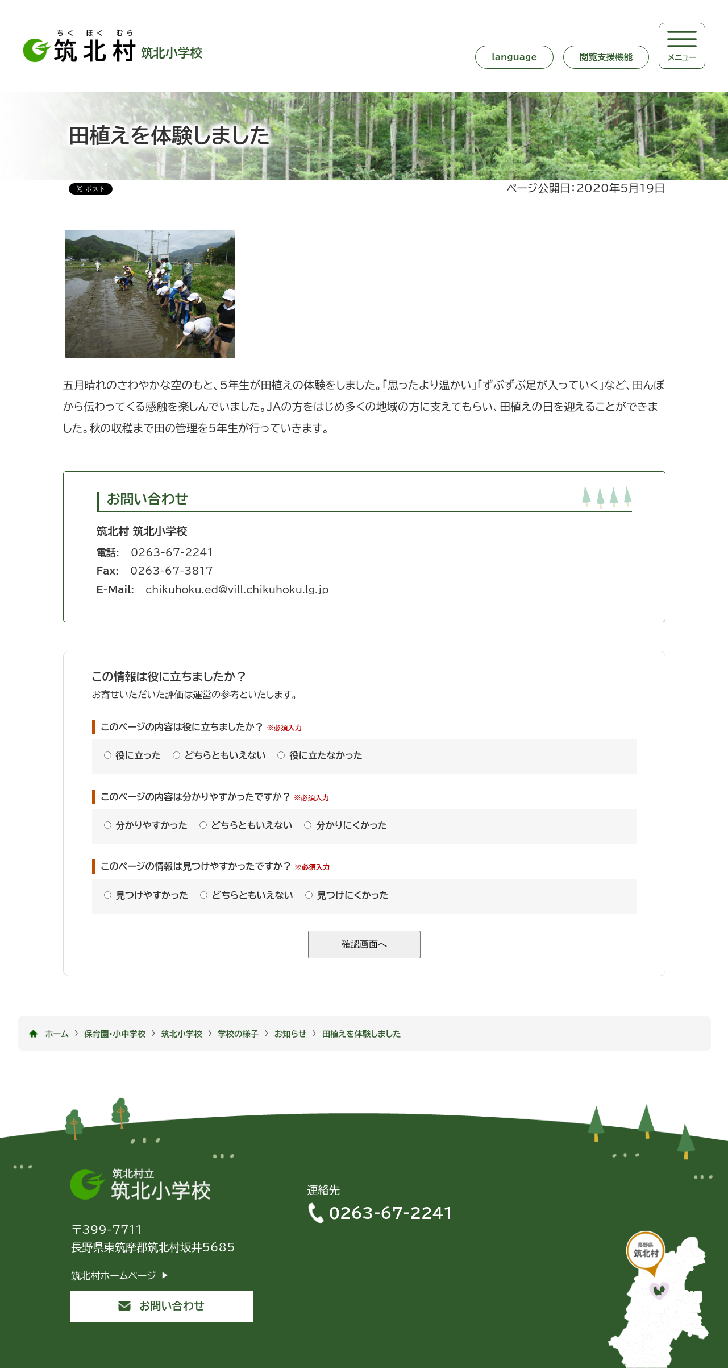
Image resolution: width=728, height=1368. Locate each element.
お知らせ (290, 1034)
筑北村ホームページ (113, 1275)
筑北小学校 (181, 1034)
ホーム (57, 1034)
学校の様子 (238, 1034)
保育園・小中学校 (114, 1034)
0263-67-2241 (172, 552)
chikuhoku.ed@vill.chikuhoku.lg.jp (236, 589)
